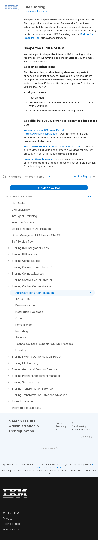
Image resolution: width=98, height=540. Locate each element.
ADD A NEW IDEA (49, 187)
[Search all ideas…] (27, 176)
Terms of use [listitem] (11, 523)
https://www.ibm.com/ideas (41, 133)
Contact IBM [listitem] (11, 513)
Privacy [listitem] (7, 518)
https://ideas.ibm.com (68, 146)
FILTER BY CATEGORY (20, 196)
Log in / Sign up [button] (84, 176)
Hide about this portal (35, 11)
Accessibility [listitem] (11, 529)
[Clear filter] (50, 176)
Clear (89, 196)
